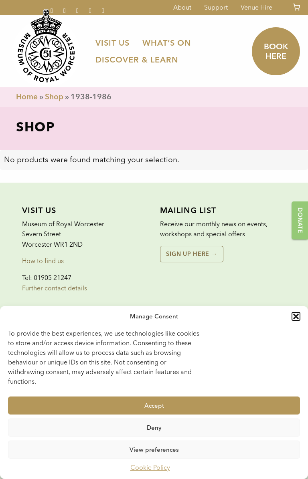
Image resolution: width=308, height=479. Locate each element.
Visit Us (112, 43)
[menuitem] (112, 42)
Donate (300, 220)
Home (27, 96)
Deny (154, 427)
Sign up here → (191, 254)
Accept (154, 405)
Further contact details (54, 288)
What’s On (166, 43)
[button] (296, 316)
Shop (54, 96)
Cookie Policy (150, 467)
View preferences (154, 449)
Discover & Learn (136, 59)
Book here (276, 51)
